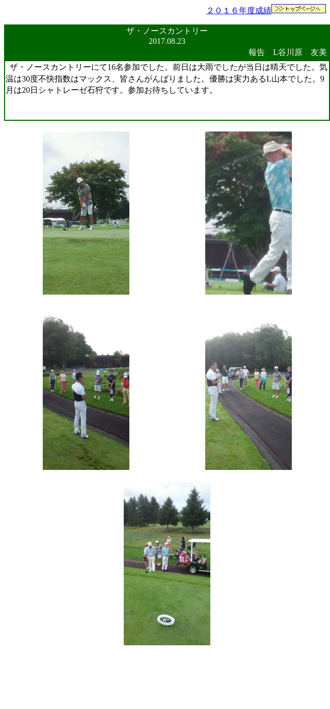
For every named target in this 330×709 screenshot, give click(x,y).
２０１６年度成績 (238, 10)
